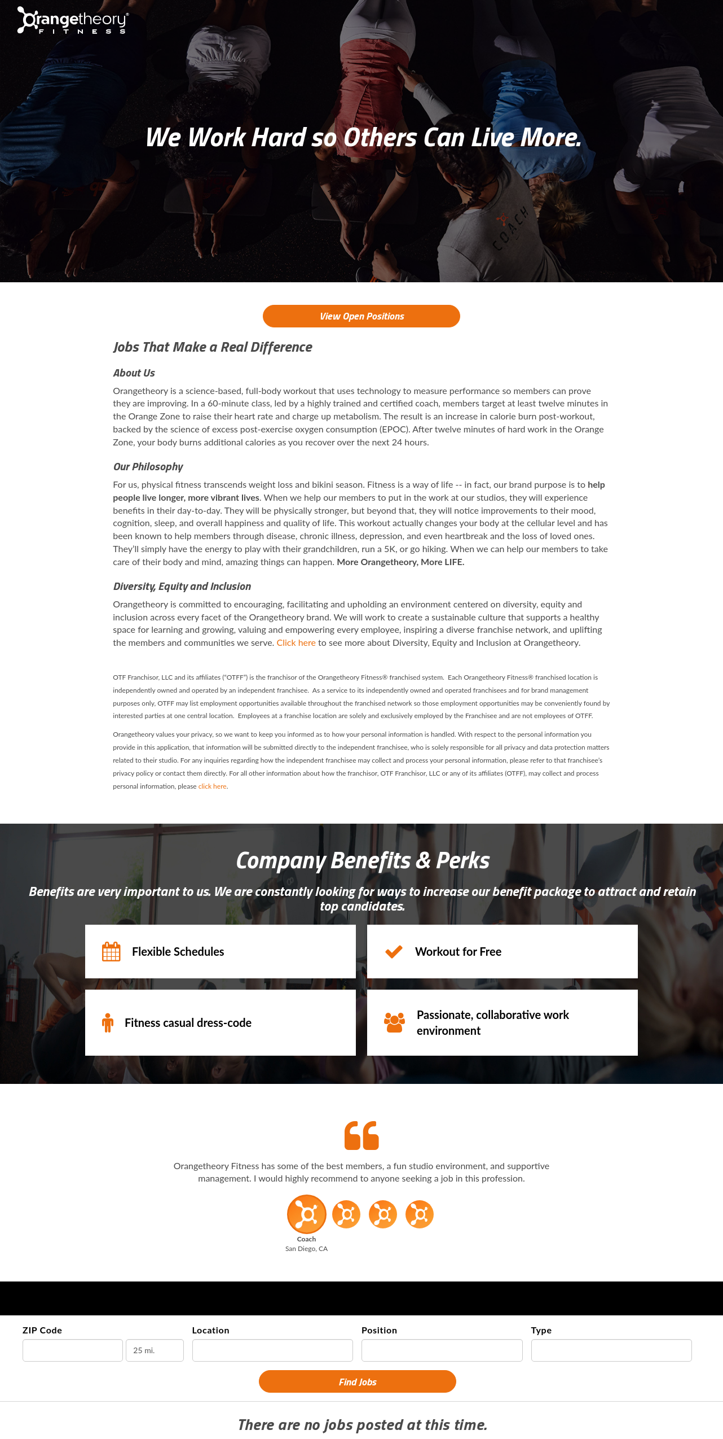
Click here (296, 642)
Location (211, 1329)
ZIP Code (43, 1329)
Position (380, 1329)
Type (541, 1329)
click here (213, 786)
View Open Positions (361, 315)
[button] (306, 1226)
